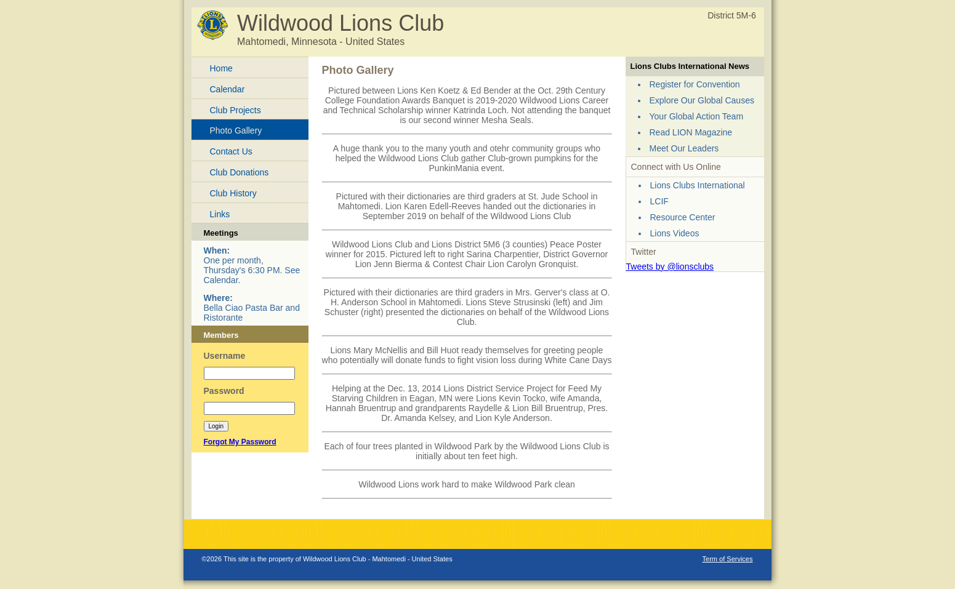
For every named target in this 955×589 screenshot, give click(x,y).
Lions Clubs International (697, 185)
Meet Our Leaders (684, 148)
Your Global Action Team (697, 116)
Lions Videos (674, 233)
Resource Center (682, 217)
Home (221, 68)
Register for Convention (695, 84)
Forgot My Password (240, 442)
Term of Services (728, 559)
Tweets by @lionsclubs (670, 266)
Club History (233, 193)
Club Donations (239, 172)
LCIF (659, 201)
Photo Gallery (236, 130)
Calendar (227, 89)
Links (220, 214)
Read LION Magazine (691, 132)
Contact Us (231, 151)
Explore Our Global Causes (702, 100)
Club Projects (235, 110)
